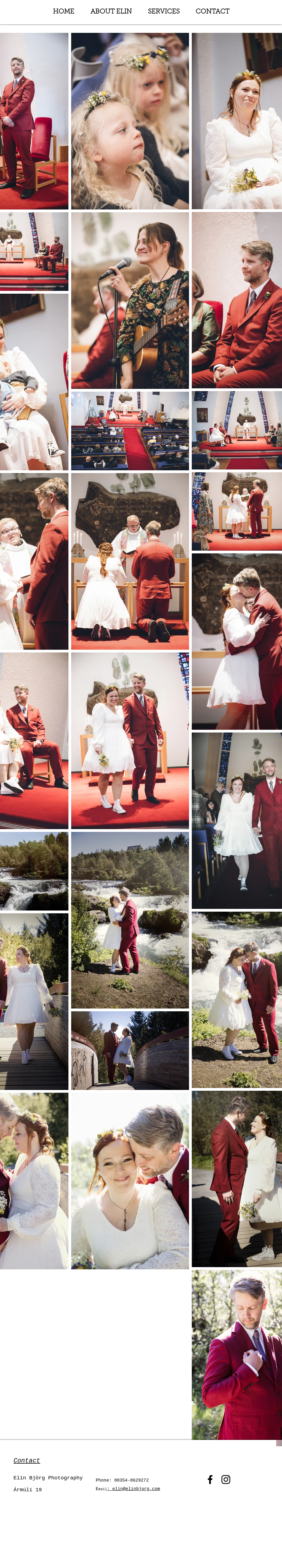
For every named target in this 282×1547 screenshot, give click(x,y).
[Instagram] (226, 1479)
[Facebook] (210, 1479)
